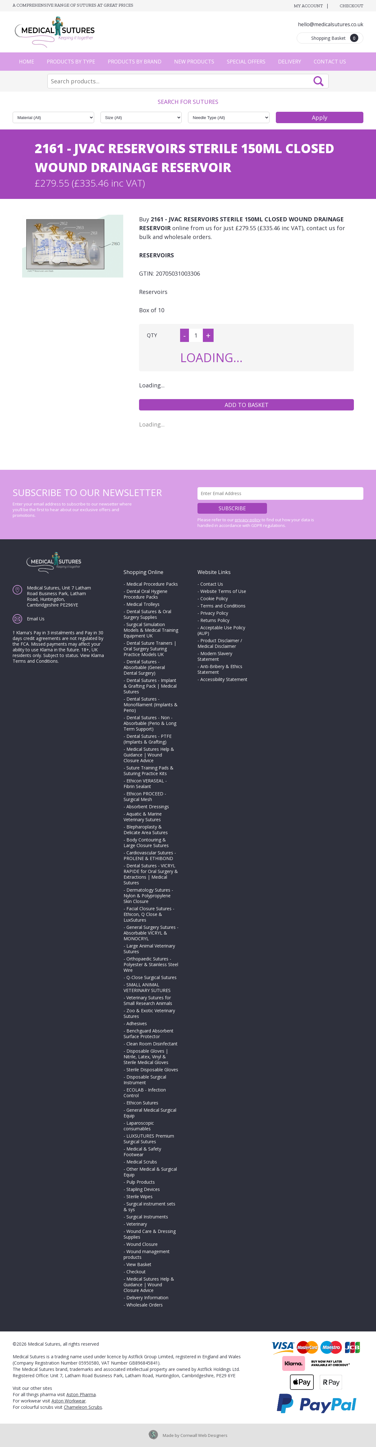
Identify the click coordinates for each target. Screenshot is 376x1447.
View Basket (138, 1264)
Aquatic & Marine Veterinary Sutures (143, 816)
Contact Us (330, 61)
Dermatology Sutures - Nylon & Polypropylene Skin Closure (148, 895)
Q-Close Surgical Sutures (151, 977)
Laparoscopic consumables (139, 1126)
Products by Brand (134, 61)
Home (26, 61)
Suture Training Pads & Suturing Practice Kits (148, 770)
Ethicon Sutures (142, 1103)
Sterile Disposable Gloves (152, 1070)
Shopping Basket (334, 38)
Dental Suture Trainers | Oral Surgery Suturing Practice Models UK (150, 648)
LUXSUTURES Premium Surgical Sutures (149, 1139)
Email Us (36, 619)
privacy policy (248, 520)
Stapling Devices (143, 1189)
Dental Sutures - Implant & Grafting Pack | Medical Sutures (150, 686)
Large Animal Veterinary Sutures (149, 948)
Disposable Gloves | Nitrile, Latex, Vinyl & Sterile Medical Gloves (146, 1056)
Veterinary (136, 1224)
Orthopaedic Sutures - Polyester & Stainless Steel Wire (151, 964)
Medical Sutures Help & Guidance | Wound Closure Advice (149, 754)
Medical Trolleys (143, 604)
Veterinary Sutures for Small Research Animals (148, 1000)
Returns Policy (214, 620)
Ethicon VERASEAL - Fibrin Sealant (145, 783)
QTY (152, 335)
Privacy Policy (214, 613)
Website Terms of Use (223, 591)
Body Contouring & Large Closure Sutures (146, 842)
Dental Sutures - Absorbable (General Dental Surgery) (144, 667)
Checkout (351, 6)
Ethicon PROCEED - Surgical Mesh (145, 796)
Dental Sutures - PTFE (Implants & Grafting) (148, 739)
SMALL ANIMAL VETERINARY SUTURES (147, 987)
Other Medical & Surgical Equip (150, 1172)
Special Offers (246, 61)
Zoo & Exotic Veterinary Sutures (149, 1013)
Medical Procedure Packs (152, 584)
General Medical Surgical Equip (150, 1113)
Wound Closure (142, 1244)
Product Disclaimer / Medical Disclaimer (219, 643)
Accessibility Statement (223, 679)
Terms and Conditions (223, 606)
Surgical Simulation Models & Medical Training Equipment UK (151, 630)
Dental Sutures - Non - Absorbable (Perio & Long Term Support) (150, 723)
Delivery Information (147, 1298)
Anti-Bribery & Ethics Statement (219, 669)
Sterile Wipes (139, 1196)
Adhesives (136, 1023)
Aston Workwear (69, 1401)
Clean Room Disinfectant (152, 1044)
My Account (308, 6)
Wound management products (147, 1254)
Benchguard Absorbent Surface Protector (148, 1033)
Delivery (289, 61)
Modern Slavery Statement (214, 656)
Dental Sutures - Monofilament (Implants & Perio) (151, 704)
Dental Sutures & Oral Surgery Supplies (147, 614)
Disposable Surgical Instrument (145, 1079)
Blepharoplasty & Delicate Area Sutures (146, 829)
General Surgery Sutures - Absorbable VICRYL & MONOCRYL (151, 933)
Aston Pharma (81, 1394)
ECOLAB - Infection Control (145, 1092)
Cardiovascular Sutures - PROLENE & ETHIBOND (150, 855)
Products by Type (71, 61)
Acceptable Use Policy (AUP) (221, 630)
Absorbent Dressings (147, 807)
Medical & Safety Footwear (142, 1151)
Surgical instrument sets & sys (149, 1206)
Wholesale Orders (144, 1305)
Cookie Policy (214, 598)
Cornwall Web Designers (203, 1435)
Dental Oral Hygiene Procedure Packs (145, 594)
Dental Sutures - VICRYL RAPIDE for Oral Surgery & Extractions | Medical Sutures (151, 874)
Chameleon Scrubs (83, 1407)
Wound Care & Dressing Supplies (150, 1234)
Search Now (318, 81)
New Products (194, 61)
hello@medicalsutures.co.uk (330, 24)
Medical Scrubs (141, 1162)
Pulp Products (140, 1182)
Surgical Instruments (147, 1217)
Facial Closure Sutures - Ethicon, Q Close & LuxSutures (149, 914)
